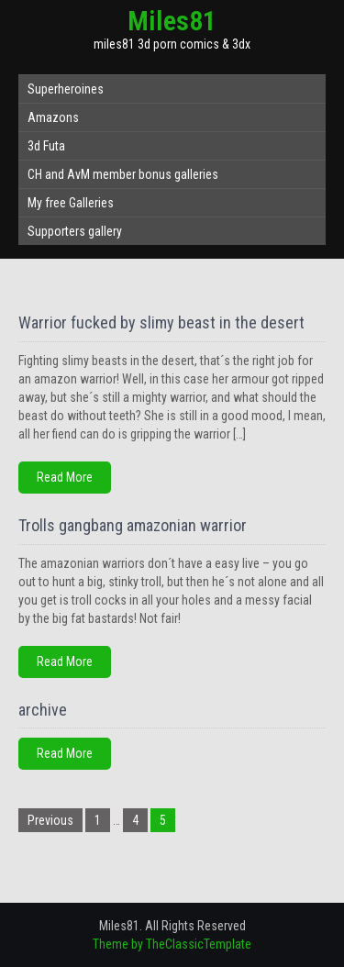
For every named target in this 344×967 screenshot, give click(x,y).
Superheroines (66, 89)
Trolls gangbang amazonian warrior (132, 525)
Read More (65, 477)
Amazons (53, 117)
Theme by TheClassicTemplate (172, 944)
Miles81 (172, 21)
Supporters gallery (75, 231)
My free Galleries (71, 202)
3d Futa (46, 146)
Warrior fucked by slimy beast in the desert (161, 322)
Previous (50, 820)
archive (42, 709)
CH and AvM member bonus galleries (123, 174)
